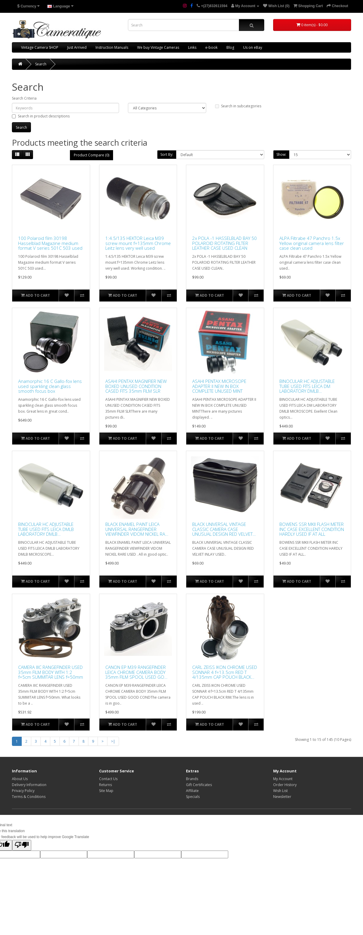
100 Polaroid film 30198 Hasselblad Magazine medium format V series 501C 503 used (50, 243)
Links (192, 47)
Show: (281, 154)
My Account (282, 778)
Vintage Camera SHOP (39, 47)
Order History (285, 784)
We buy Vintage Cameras (158, 47)
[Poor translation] (21, 845)
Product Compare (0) (91, 155)
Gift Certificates (199, 784)
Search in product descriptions (41, 116)
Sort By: (166, 154)
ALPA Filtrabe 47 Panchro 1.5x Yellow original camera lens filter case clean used (311, 243)
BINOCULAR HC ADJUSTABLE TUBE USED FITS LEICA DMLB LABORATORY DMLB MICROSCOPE (46, 529)
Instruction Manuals (112, 47)
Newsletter (282, 796)
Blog (230, 47)
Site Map (106, 790)
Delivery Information (29, 784)
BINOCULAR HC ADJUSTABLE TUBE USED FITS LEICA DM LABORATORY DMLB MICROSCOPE (307, 386)
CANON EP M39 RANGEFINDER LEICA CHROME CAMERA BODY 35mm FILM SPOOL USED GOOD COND (138, 672)
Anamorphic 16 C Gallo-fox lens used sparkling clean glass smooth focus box (50, 386)
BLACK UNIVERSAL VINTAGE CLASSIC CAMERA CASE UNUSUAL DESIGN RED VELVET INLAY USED (222, 529)
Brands (192, 778)
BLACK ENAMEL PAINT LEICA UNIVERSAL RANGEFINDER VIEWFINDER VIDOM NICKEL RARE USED (137, 529)
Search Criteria (24, 98)
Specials (193, 796)
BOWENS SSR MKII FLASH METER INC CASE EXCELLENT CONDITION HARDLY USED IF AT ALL (311, 529)
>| (113, 741)
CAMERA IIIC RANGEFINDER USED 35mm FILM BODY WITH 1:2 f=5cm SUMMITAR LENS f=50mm (50, 672)
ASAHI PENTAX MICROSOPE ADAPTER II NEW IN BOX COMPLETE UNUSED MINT (219, 386)
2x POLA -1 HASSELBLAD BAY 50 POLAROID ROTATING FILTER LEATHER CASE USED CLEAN (224, 243)
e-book (211, 47)
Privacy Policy (23, 790)
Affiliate (192, 790)
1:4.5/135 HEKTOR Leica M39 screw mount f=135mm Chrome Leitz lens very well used (138, 243)
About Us (20, 778)
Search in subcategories (238, 106)
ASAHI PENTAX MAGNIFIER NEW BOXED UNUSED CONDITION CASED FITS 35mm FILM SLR (136, 386)
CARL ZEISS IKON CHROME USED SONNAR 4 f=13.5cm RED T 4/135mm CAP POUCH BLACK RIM (224, 672)
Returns (105, 784)
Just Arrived (77, 47)
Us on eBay (252, 47)
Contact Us (108, 778)
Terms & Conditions (29, 796)
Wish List (280, 790)
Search (40, 64)
